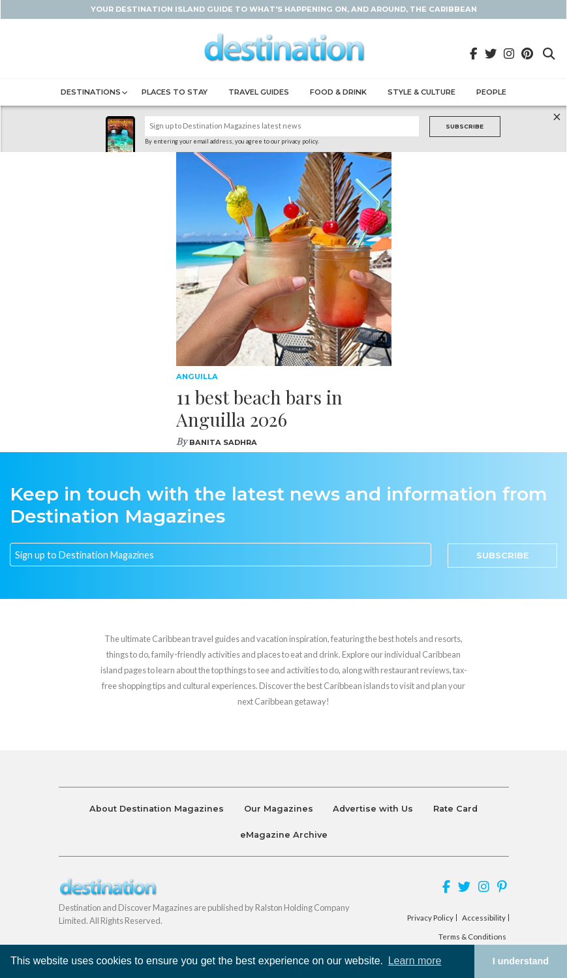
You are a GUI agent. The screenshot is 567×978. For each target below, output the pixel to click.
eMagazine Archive (284, 835)
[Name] (282, 126)
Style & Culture (421, 92)
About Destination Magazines (156, 809)
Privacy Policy (430, 918)
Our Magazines (278, 809)
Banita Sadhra (223, 442)
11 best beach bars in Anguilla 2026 (259, 408)
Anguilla (197, 376)
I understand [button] (521, 961)
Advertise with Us (373, 809)
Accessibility (484, 918)
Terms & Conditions (472, 937)
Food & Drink (338, 92)
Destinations (91, 92)
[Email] (220, 554)
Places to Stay (174, 92)
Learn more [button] (415, 960)
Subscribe (464, 126)
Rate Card (455, 809)
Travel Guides (258, 92)
